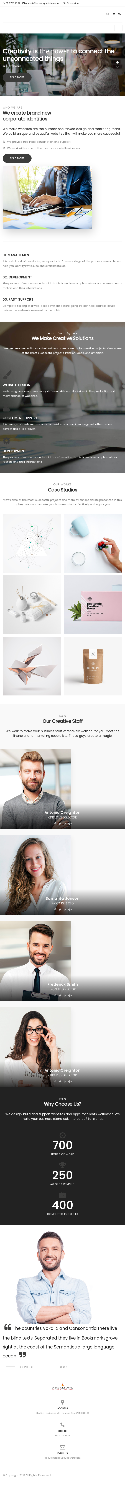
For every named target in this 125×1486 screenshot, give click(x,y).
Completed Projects (62, 1214)
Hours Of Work (62, 1154)
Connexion (71, 3)
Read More (17, 77)
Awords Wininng (62, 1184)
